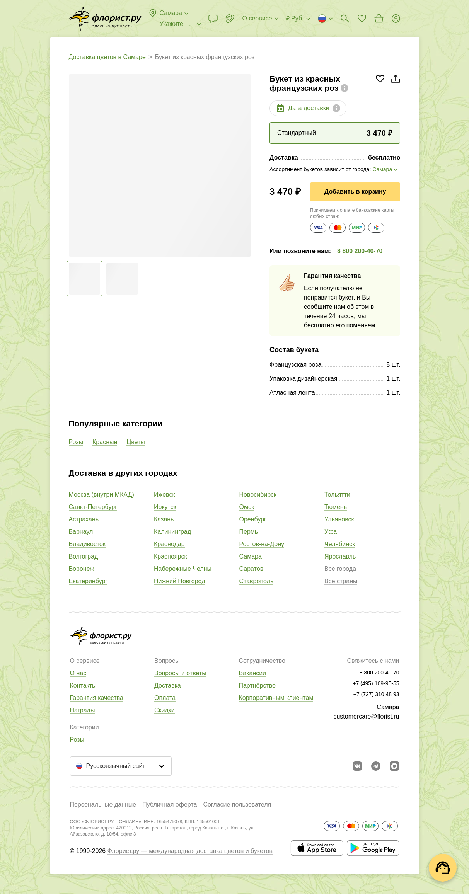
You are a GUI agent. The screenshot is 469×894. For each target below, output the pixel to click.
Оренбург (252, 519)
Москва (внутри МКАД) (101, 494)
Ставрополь (256, 581)
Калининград (172, 531)
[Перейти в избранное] (362, 18)
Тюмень (335, 507)
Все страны (340, 581)
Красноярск (170, 556)
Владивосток (87, 544)
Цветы (135, 442)
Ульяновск (339, 519)
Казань (164, 519)
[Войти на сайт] (396, 18)
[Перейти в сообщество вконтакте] (357, 766)
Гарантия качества (96, 698)
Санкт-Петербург (93, 507)
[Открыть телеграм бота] (376, 766)
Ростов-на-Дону (262, 544)
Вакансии (252, 673)
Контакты (83, 685)
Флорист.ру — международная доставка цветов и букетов (190, 851)
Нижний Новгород (179, 581)
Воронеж (81, 568)
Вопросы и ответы (180, 673)
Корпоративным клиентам (276, 698)
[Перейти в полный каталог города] (105, 18)
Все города (340, 568)
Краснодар (169, 544)
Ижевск (164, 494)
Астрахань (84, 519)
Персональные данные (103, 804)
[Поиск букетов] (345, 18)
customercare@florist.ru (366, 716)
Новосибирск (258, 494)
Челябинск (339, 544)
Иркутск (165, 507)
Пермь (248, 531)
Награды (82, 710)
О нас (78, 673)
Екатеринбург (88, 581)
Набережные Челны (182, 568)
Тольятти (337, 494)
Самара (250, 556)
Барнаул (81, 531)
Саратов (251, 568)
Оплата (165, 698)
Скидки (164, 710)
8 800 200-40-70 (359, 251)
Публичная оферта (169, 804)
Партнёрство (257, 685)
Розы (76, 442)
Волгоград (83, 556)
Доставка (167, 685)
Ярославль (340, 556)
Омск (246, 507)
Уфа (330, 531)
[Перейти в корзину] (379, 18)
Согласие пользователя (237, 804)
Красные (104, 442)
